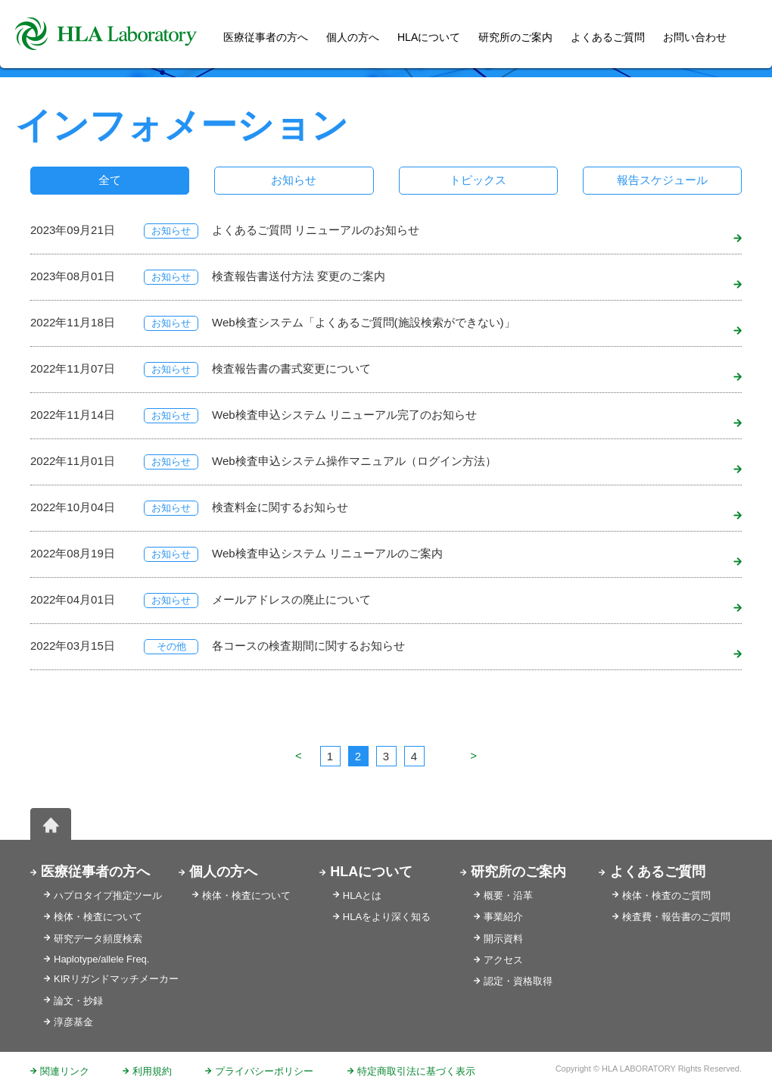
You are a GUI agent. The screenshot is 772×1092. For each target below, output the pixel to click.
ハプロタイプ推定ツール (108, 895)
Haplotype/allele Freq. (101, 959)
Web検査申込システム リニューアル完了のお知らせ (344, 414)
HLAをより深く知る (387, 916)
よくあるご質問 (608, 37)
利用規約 (152, 1071)
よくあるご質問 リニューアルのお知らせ (315, 229)
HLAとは (362, 895)
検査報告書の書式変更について (291, 368)
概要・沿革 (508, 895)
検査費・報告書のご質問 (676, 916)
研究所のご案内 (515, 37)
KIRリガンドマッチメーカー (116, 978)
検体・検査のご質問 (666, 895)
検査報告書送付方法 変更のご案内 (298, 276)
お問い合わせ (695, 37)
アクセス (503, 960)
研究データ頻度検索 (98, 938)
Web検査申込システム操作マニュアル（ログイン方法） (354, 460)
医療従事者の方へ (95, 871)
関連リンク (64, 1071)
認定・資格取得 (518, 981)
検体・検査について (98, 916)
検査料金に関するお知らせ (280, 507)
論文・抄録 (78, 1000)
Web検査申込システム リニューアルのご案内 (327, 553)
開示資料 (503, 938)
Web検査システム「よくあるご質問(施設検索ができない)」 (363, 322)
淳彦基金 (73, 1022)
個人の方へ (352, 37)
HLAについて (371, 871)
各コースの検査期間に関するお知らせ (308, 645)
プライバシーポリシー (264, 1071)
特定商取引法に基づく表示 (416, 1071)
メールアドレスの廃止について (291, 599)
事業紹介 (503, 916)
